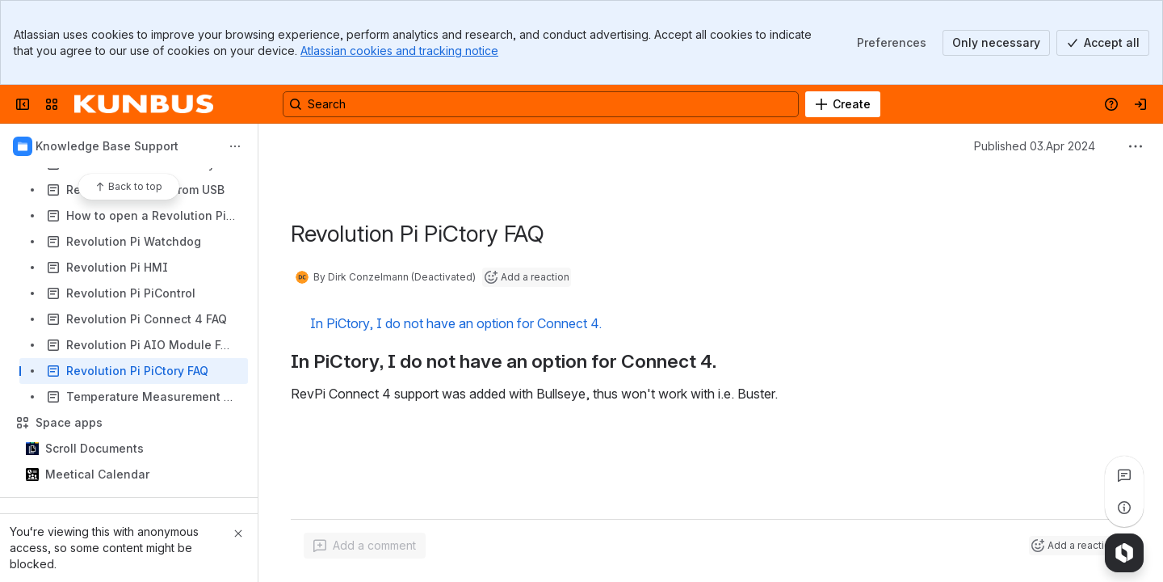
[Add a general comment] (365, 546)
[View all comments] (1124, 475)
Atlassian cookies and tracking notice (399, 50)
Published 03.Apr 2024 (1034, 146)
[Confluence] (143, 104)
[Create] (842, 104)
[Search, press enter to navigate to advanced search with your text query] (541, 104)
